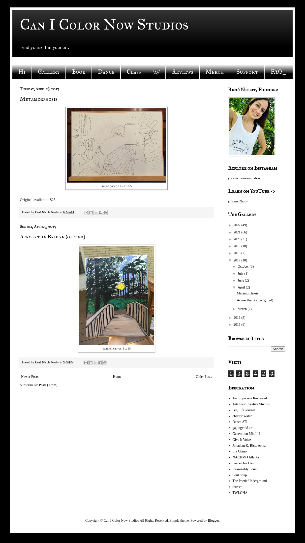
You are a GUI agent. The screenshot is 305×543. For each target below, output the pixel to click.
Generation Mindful (246, 434)
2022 (238, 225)
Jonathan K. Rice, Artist (249, 445)
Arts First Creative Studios (251, 404)
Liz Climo (240, 451)
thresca (238, 487)
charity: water (242, 416)
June (241, 280)
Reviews (182, 71)
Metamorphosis (39, 99)
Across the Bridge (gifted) (52, 236)
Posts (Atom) (48, 385)
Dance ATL (240, 422)
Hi (22, 71)
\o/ (156, 71)
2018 (238, 253)
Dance (106, 71)
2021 (238, 232)
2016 (238, 317)
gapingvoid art (243, 428)
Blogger (213, 520)
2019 (238, 246)
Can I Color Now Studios (104, 24)
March (242, 309)
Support (247, 71)
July (241, 273)
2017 (238, 260)
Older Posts (204, 377)
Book (79, 71)
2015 (238, 324)
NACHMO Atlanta (246, 457)
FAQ (276, 71)
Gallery (49, 71)
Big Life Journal (244, 410)
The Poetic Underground (250, 481)
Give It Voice (242, 440)
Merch (215, 71)
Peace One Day (243, 463)
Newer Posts (29, 377)
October (244, 266)
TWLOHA (240, 493)
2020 (238, 239)
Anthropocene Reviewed (250, 398)
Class (134, 71)
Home (117, 377)
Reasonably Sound (246, 469)
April (242, 287)
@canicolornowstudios (244, 178)
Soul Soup (240, 475)
